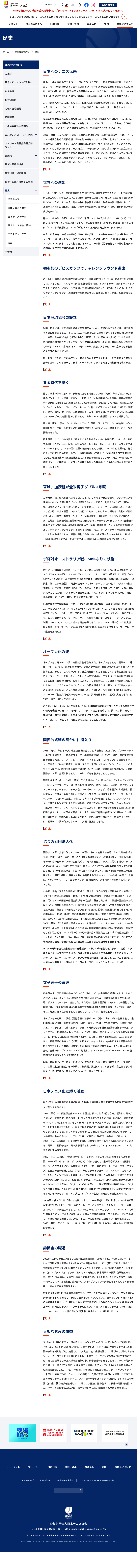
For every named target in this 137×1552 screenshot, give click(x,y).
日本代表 (54, 24)
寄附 (106, 24)
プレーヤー (34, 1467)
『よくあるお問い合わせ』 (106, 16)
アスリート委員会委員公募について (20, 145)
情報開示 (21, 117)
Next (131, 1433)
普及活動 (91, 24)
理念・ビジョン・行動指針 (19, 82)
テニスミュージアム (22, 234)
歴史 (21, 190)
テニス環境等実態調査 (16, 126)
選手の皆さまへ (34, 24)
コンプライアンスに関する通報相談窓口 (97, 1480)
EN (89, 4)
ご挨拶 (8, 73)
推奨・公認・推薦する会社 (19, 181)
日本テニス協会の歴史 (19, 225)
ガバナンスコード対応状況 (21, 134)
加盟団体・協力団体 (21, 173)
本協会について (125, 24)
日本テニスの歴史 (17, 208)
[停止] (126, 1444)
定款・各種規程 (13, 108)
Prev (6, 1433)
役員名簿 (9, 91)
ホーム (6, 52)
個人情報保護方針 (65, 1480)
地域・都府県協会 (14, 164)
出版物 (21, 155)
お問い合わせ (125, 4)
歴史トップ (13, 199)
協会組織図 (11, 99)
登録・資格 (73, 24)
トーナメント (11, 24)
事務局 (8, 251)
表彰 (10, 242)
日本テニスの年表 (17, 216)
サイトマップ (28, 1480)
